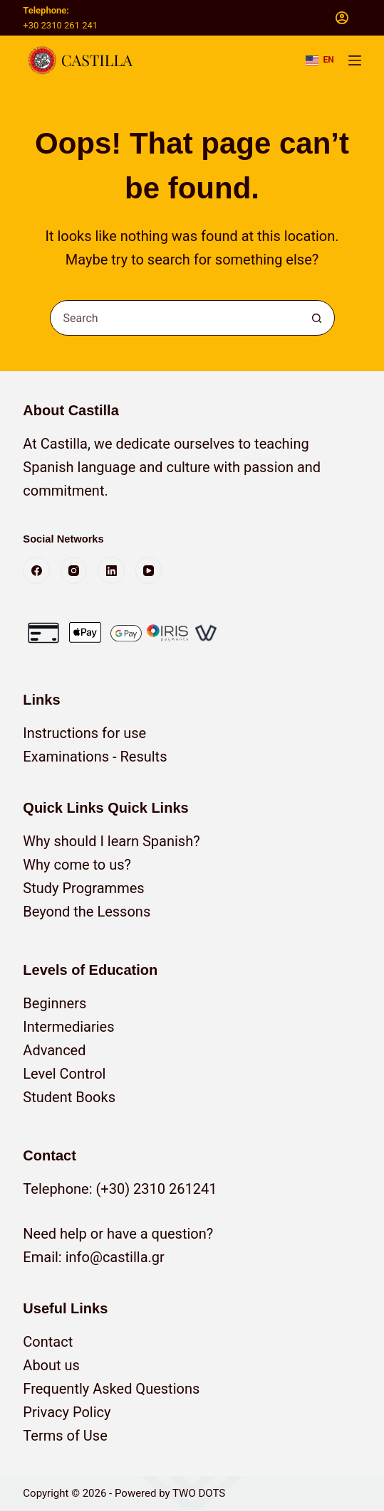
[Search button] (317, 318)
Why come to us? (77, 864)
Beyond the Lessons (86, 911)
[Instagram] (74, 570)
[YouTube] (148, 570)
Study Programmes (83, 888)
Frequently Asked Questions (111, 1388)
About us (51, 1365)
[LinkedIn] (111, 570)
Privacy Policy (66, 1412)
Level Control (64, 1073)
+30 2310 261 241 (60, 25)
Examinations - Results (95, 756)
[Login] (342, 17)
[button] (319, 60)
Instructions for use (84, 733)
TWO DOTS (198, 1493)
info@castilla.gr (115, 1257)
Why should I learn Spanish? (111, 841)
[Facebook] (36, 570)
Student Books (69, 1097)
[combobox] (175, 318)
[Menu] (354, 60)
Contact (48, 1341)
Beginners (54, 1003)
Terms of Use (65, 1435)
